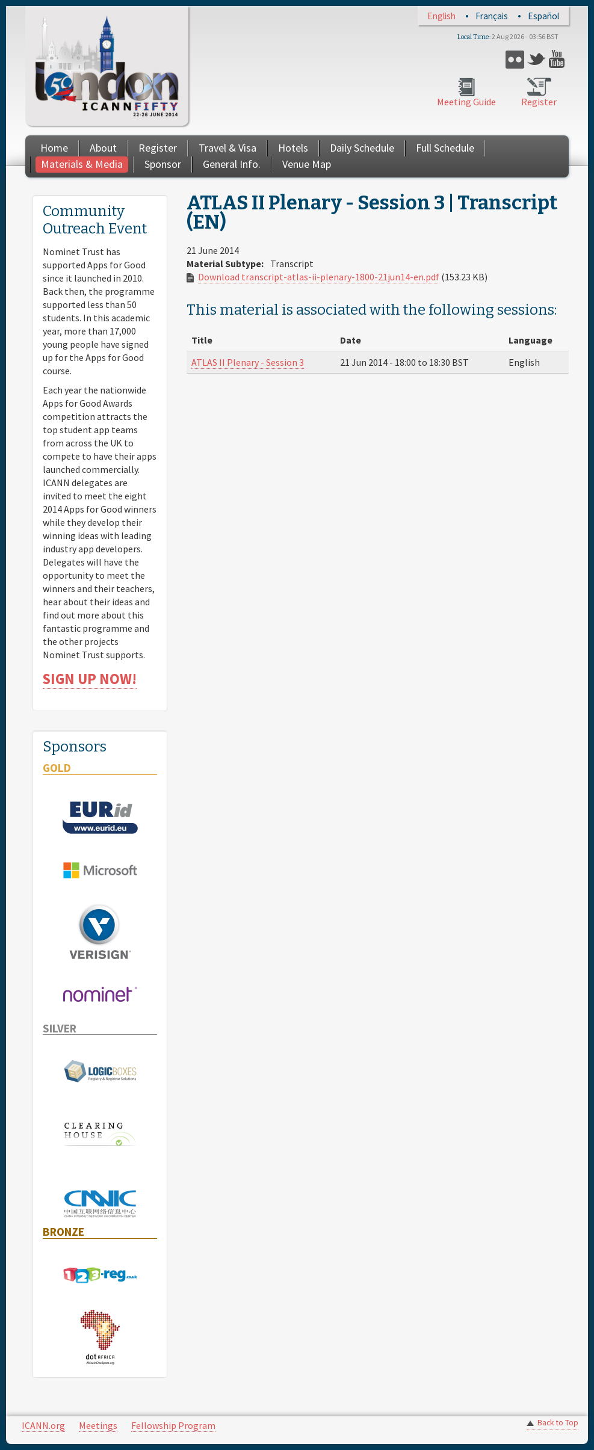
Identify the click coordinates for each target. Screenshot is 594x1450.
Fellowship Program (173, 1425)
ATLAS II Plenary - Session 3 (247, 362)
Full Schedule (445, 148)
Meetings (98, 1425)
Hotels (293, 148)
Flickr (515, 59)
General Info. (232, 164)
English (441, 16)
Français (491, 16)
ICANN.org (43, 1425)
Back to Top (557, 1423)
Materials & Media (82, 164)
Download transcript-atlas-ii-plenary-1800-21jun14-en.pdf (318, 277)
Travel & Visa (227, 148)
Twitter (536, 59)
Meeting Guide (466, 102)
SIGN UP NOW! (90, 679)
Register (539, 102)
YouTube (558, 59)
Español (543, 16)
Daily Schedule (362, 148)
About (103, 148)
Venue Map (306, 164)
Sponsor (162, 164)
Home (54, 148)
